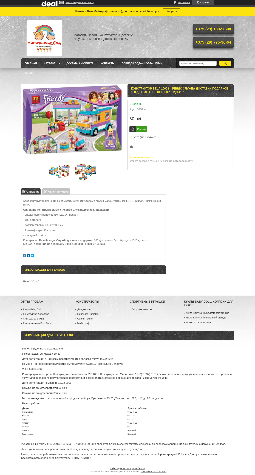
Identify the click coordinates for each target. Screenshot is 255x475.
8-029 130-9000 (74, 243)
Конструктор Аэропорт (36, 314)
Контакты (107, 63)
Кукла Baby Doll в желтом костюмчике (207, 313)
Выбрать (171, 11)
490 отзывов (184, 2)
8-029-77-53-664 (95, 243)
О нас (29, 73)
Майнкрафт (83, 323)
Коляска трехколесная (198, 322)
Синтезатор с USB (33, 318)
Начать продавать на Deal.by (80, 2)
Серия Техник (85, 318)
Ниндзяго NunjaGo (87, 314)
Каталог (49, 63)
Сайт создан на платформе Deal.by (127, 468)
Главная (31, 63)
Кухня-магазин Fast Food (37, 323)
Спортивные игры (141, 309)
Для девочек (84, 309)
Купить (141, 129)
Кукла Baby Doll (32, 309)
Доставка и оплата (80, 63)
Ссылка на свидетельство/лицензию (44, 387)
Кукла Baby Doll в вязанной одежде (206, 317)
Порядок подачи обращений (142, 63)
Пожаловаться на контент (153, 471)
